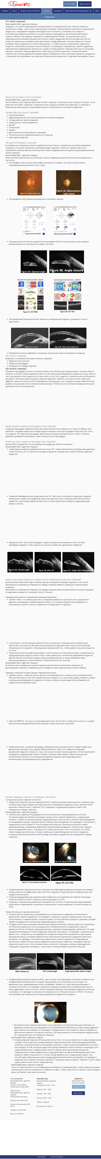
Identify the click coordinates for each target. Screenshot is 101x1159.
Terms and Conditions (55, 1157)
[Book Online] (85, 4)
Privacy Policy (42, 1157)
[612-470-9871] (70, 4)
